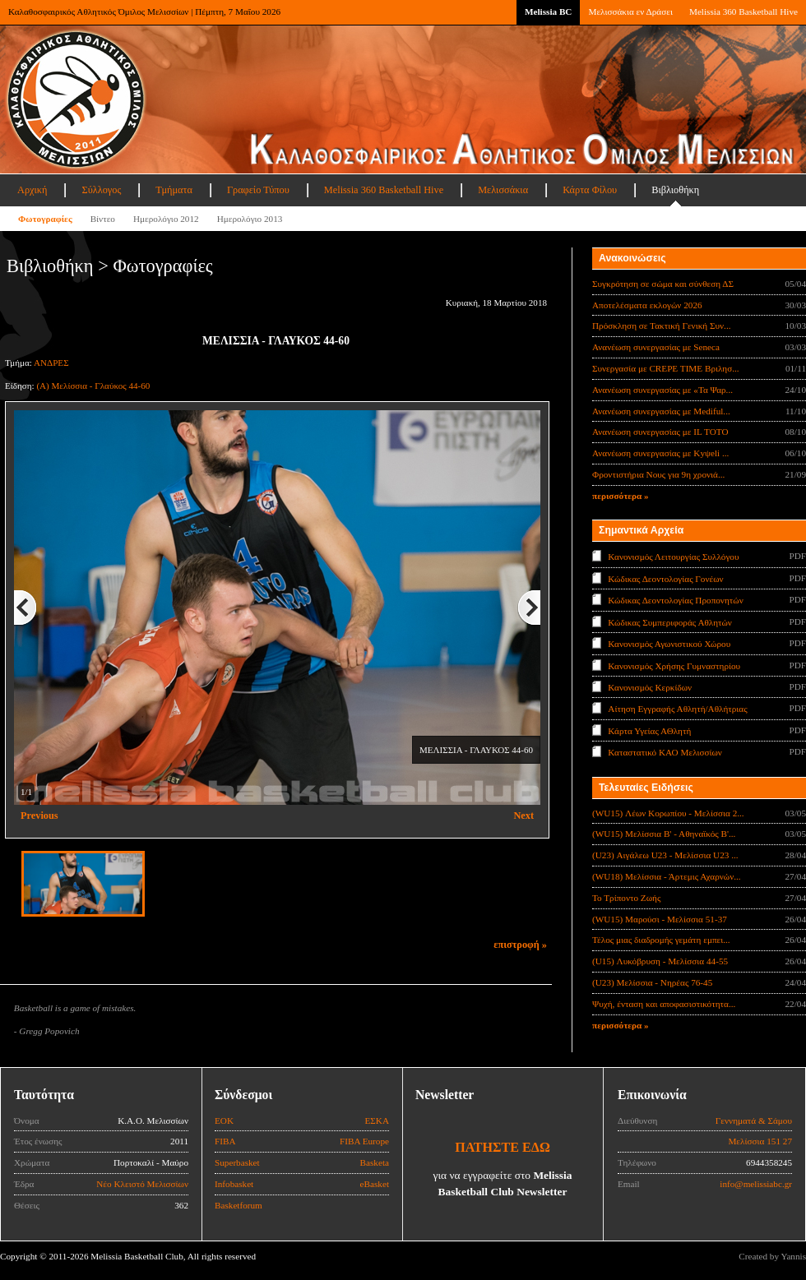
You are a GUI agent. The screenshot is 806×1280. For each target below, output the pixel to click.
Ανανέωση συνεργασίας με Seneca (656, 347)
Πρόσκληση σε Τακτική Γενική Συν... (661, 325)
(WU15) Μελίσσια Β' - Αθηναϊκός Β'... (663, 834)
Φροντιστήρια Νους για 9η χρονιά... (658, 474)
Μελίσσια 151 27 (760, 1141)
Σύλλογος (101, 190)
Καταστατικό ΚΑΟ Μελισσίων (665, 752)
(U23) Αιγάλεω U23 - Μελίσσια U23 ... (665, 855)
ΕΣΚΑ (376, 1120)
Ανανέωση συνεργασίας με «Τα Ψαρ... (662, 390)
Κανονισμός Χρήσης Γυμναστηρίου (674, 665)
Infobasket (234, 1184)
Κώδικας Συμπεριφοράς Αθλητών (670, 621)
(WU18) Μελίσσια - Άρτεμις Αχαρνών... (666, 876)
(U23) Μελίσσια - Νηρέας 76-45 (652, 982)
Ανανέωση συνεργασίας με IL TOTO (660, 432)
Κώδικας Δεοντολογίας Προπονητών (675, 600)
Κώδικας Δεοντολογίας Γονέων (665, 578)
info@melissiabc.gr (756, 1184)
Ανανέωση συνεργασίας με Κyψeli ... (660, 453)
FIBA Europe (364, 1141)
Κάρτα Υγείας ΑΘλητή (649, 731)
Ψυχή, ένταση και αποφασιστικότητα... (663, 1004)
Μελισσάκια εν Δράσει (630, 11)
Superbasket (237, 1162)
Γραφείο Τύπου (258, 190)
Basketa (374, 1162)
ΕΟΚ (224, 1120)
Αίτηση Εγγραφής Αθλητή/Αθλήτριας (677, 709)
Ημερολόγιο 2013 (250, 219)
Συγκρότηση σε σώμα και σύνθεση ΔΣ (663, 284)
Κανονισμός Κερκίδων (650, 687)
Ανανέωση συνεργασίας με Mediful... (661, 411)
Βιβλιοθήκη (675, 190)
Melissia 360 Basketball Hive (743, 11)
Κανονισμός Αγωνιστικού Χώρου (669, 644)
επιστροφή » (520, 944)
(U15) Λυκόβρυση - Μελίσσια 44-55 (660, 961)
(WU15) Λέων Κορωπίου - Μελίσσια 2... (668, 813)
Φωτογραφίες (45, 219)
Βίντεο (102, 219)
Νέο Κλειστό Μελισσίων (142, 1184)
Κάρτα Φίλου (590, 190)
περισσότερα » (620, 496)
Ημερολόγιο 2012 (166, 219)
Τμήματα (173, 190)
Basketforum (238, 1205)
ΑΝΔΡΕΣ (51, 362)
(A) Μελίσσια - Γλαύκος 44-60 (93, 385)
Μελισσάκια (503, 190)
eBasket (374, 1184)
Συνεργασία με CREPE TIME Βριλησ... (665, 368)
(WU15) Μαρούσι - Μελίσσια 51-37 (659, 919)
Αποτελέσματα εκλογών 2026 (647, 305)
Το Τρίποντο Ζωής (626, 898)
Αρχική (32, 190)
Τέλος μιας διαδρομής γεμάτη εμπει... (661, 940)
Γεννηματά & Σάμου (754, 1120)
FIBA (225, 1141)
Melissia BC (548, 11)
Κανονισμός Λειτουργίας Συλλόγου (673, 556)
